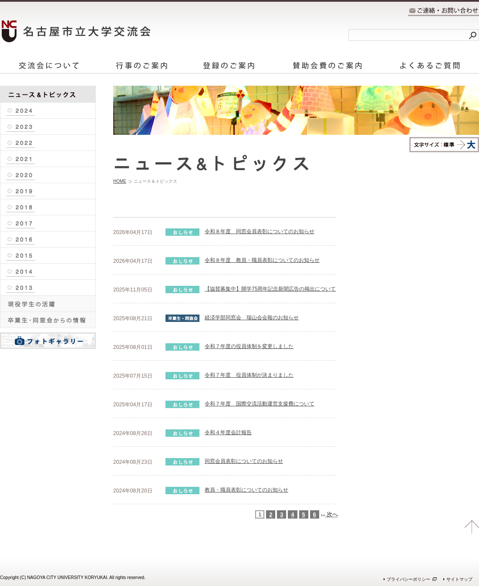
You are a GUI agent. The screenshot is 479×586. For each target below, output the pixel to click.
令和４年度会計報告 (228, 432)
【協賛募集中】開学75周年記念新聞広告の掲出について (270, 289)
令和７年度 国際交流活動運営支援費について (259, 404)
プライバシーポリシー (408, 579)
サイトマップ (459, 579)
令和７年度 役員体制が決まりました (249, 375)
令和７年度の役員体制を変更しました (249, 346)
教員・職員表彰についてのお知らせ (246, 490)
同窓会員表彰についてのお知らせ (244, 461)
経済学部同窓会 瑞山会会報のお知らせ (252, 318)
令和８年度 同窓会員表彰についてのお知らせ (259, 231)
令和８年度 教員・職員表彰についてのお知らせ (262, 260)
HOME (119, 181)
